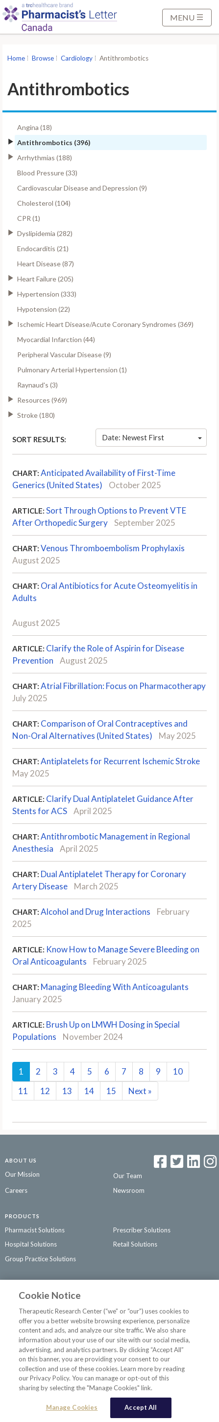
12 (45, 1091)
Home (16, 58)
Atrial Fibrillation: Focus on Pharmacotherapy (123, 686)
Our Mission (22, 1174)
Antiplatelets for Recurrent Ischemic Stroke (120, 761)
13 (67, 1091)
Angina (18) (34, 127)
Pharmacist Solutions (35, 1230)
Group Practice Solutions (40, 1259)
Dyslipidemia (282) (45, 233)
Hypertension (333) (46, 294)
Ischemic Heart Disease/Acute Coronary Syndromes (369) (105, 324)
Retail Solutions (135, 1244)
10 (178, 1071)
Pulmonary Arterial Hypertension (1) (72, 370)
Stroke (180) (36, 415)
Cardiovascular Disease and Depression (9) (82, 188)
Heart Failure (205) (45, 279)
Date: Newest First (152, 437)
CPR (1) (28, 218)
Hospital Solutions (31, 1244)
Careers (16, 1190)
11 (23, 1091)
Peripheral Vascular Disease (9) (64, 354)
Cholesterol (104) (44, 203)
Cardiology (77, 58)
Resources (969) (42, 400)
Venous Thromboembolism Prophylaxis (113, 548)
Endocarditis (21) (43, 248)
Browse (43, 58)
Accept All (140, 1410)
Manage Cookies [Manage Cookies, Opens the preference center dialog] (72, 1410)
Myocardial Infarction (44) (56, 339)
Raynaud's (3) (37, 385)
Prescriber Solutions (141, 1230)
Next (140, 1091)
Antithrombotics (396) (54, 142)
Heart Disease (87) (45, 263)
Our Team (127, 1176)
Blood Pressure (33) (47, 173)
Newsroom (129, 1190)
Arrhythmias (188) (44, 157)
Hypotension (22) (43, 309)
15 (111, 1091)
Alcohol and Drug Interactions (95, 911)
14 (89, 1091)
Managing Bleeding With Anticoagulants (115, 987)
